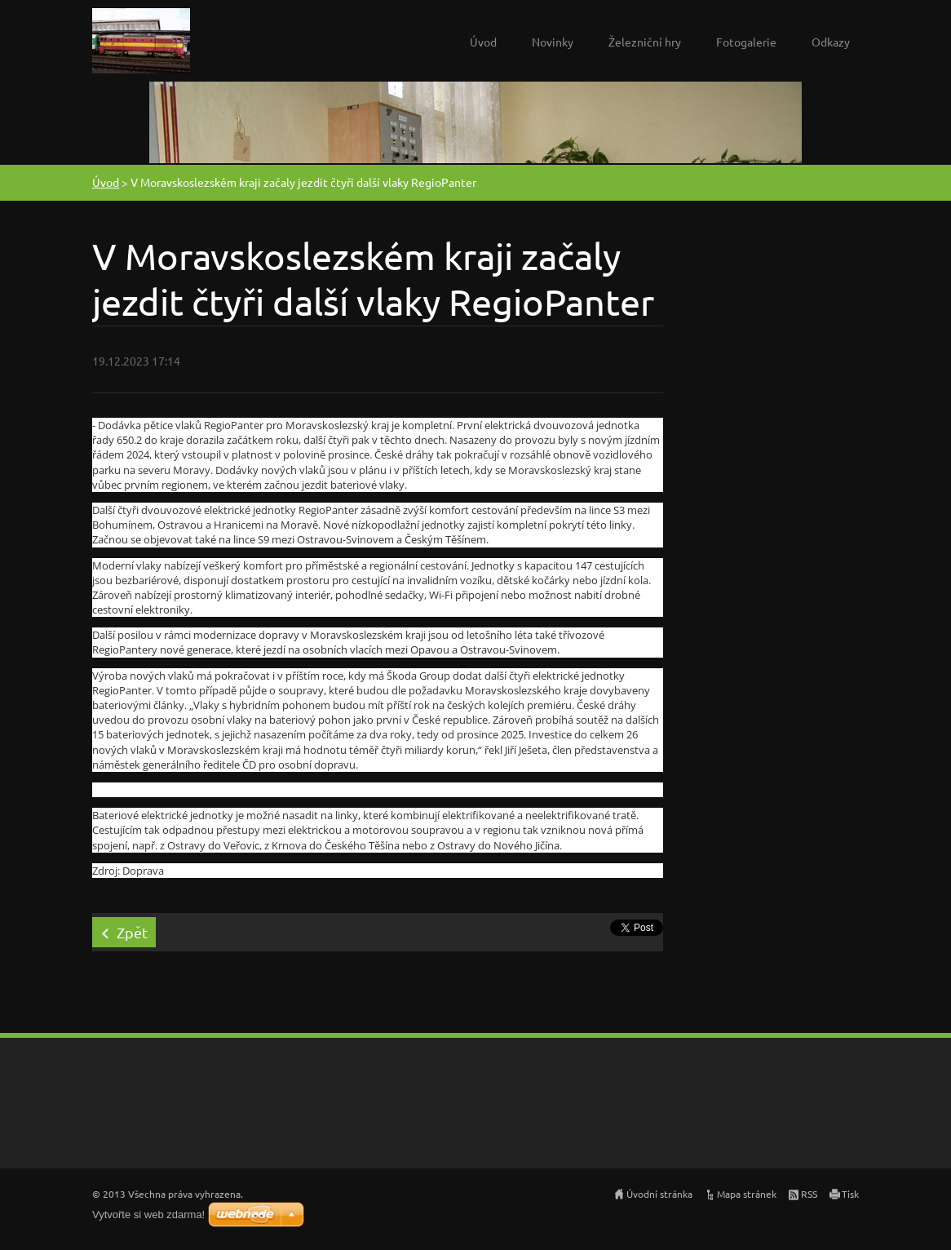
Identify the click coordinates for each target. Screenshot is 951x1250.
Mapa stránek (746, 1193)
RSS (809, 1193)
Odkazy (831, 41)
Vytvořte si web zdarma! (148, 1214)
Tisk (850, 1193)
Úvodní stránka (659, 1193)
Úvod (483, 41)
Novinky (552, 41)
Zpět (132, 932)
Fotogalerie (746, 41)
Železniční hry (644, 41)
